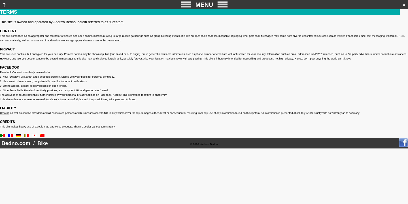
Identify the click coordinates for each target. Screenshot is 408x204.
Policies (130, 99)
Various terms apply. (103, 126)
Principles (114, 99)
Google (39, 126)
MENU (204, 4)
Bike (43, 143)
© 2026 (194, 144)
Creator (116, 22)
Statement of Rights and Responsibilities (83, 99)
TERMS (8, 12)
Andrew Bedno (64, 22)
